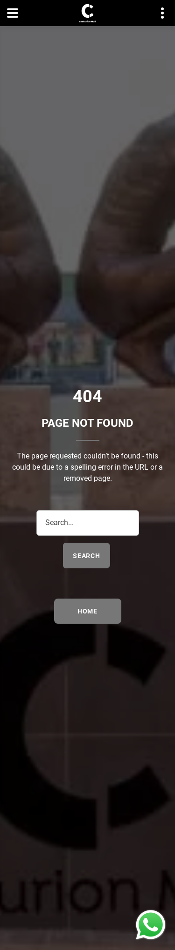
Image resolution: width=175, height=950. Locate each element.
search (86, 555)
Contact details (157, 13)
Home (87, 611)
